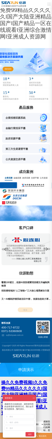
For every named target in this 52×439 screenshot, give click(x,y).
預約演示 (8, 69)
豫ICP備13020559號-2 (32, 350)
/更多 (25, 310)
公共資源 (44, 178)
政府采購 (26, 178)
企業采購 (8, 178)
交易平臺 (35, 178)
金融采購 (17, 178)
